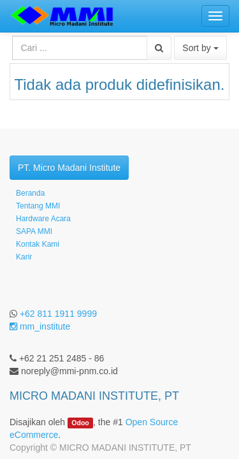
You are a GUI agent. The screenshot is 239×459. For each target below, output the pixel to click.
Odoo (80, 422)
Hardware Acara (43, 218)
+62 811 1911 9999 (58, 314)
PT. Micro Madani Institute (69, 168)
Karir (24, 256)
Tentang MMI (38, 205)
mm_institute (40, 326)
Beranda (30, 193)
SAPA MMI (34, 231)
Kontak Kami (37, 244)
